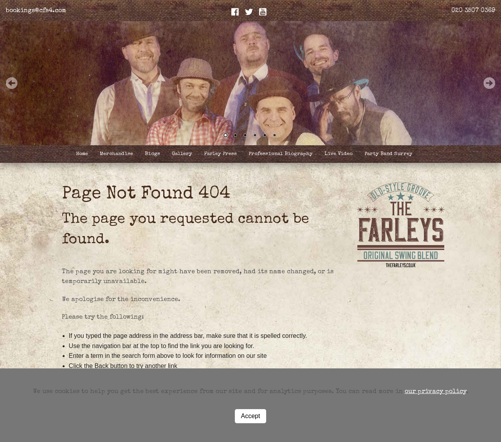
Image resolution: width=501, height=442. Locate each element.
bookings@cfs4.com (36, 11)
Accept (250, 416)
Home (82, 154)
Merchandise (116, 154)
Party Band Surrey (388, 154)
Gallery (182, 154)
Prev (12, 83)
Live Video (338, 154)
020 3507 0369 (473, 11)
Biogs (152, 154)
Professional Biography (281, 154)
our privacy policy (435, 392)
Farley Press (220, 154)
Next (489, 83)
